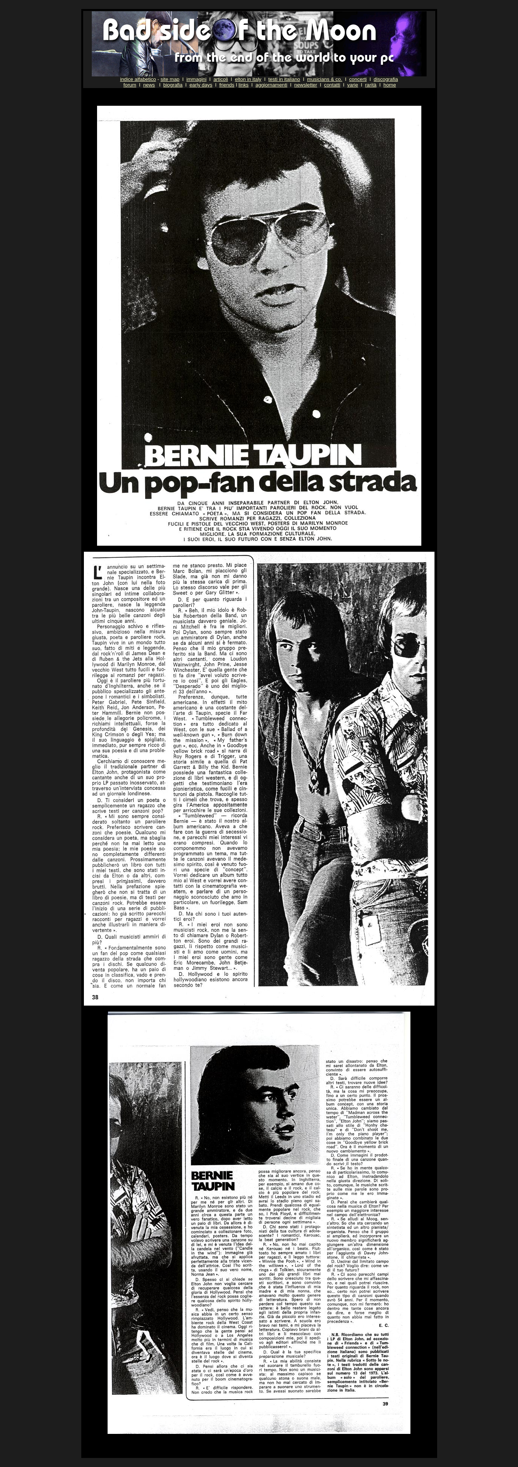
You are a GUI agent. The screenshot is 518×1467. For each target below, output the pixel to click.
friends (226, 85)
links (243, 85)
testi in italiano (284, 79)
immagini (197, 79)
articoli (220, 79)
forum (129, 85)
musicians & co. (324, 79)
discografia (386, 79)
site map (170, 79)
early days (201, 85)
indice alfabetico (138, 79)
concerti (358, 79)
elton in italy (248, 79)
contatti (332, 85)
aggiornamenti (271, 85)
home (389, 85)
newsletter (305, 85)
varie (352, 85)
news (149, 85)
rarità (370, 85)
